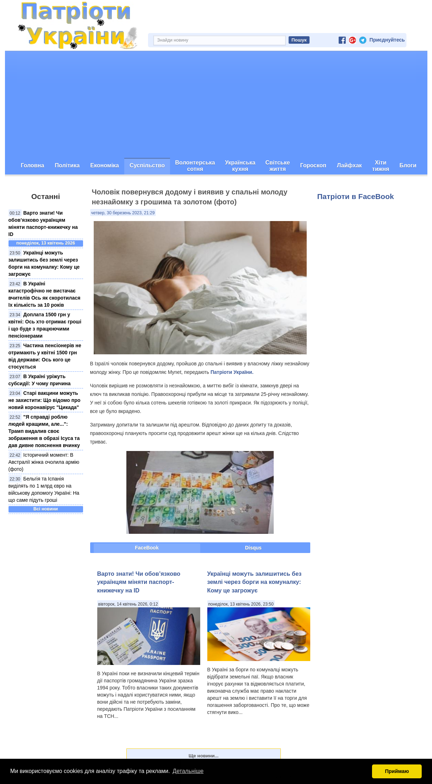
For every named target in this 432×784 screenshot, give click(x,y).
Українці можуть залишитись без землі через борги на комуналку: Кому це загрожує (254, 582)
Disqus (253, 548)
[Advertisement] (216, 104)
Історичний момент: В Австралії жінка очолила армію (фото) (44, 462)
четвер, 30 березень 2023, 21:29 (123, 212)
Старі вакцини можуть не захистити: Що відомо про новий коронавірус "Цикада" (45, 400)
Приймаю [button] (397, 771)
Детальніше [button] (188, 771)
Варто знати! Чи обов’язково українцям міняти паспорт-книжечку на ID (138, 582)
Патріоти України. (231, 372)
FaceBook (147, 548)
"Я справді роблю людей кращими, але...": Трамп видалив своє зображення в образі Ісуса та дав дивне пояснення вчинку (44, 431)
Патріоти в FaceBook (355, 196)
